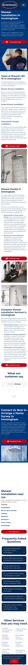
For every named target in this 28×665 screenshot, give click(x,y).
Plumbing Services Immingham (5, 619)
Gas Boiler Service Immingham (21, 605)
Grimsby (4, 480)
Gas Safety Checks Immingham (19, 619)
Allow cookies (14, 661)
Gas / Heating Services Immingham (6, 626)
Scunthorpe (5, 501)
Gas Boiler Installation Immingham (5, 612)
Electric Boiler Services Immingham (20, 612)
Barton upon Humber (9, 486)
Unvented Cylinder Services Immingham (7, 605)
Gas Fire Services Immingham (20, 626)
